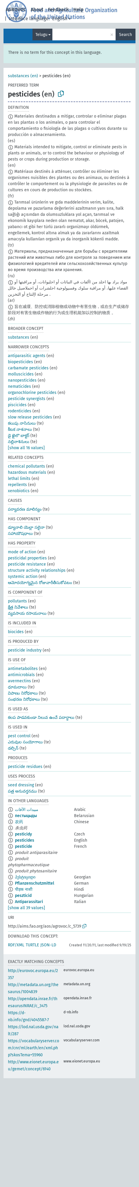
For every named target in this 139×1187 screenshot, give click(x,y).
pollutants (17, 601)
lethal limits (19, 478)
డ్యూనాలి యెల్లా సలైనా (26, 527)
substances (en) (23, 75)
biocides (16, 631)
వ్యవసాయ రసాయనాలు (27, 613)
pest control (19, 735)
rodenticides (19, 411)
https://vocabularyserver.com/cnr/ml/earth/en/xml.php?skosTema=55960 (33, 1047)
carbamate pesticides (28, 368)
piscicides (17, 404)
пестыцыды (26, 815)
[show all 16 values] (26, 447)
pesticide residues (25, 766)
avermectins (19, 680)
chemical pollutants (26, 466)
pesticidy (23, 834)
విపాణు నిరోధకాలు (23, 693)
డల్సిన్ (13, 748)
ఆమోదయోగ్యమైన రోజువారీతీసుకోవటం (40, 582)
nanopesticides (22, 380)
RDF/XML (16, 945)
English (59, 18)
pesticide (23, 846)
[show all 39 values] (26, 907)
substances (18, 337)
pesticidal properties (27, 558)
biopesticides (20, 361)
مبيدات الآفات (26, 809)
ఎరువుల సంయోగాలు (25, 742)
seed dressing (21, 785)
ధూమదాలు (17, 687)
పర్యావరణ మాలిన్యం (25, 509)
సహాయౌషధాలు (20, 533)
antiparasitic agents (26, 355)
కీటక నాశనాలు (20, 429)
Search (125, 34)
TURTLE (32, 945)
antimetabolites (23, 668)
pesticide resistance (27, 564)
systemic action (22, 576)
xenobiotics (19, 490)
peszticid (23, 895)
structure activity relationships (37, 570)
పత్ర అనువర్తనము (22, 791)
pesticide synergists (26, 398)
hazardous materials (27, 472)
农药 (19, 821)
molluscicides (21, 374)
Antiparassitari (29, 901)
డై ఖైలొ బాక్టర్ (18, 435)
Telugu (41, 34)
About (37, 9)
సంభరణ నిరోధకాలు (24, 699)
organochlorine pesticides (32, 392)
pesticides (24, 840)
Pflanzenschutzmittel (34, 883)
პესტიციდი (25, 877)
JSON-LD (48, 945)
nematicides (19, 386)
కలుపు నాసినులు (22, 423)
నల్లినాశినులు (18, 441)
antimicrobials (21, 674)
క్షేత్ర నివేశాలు (18, 607)
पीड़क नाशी (23, 889)
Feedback (58, 9)
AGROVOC (16, 9)
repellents (17, 484)
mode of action (22, 551)
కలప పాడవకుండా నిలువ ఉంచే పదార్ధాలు (41, 717)
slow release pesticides (30, 417)
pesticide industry (25, 650)
